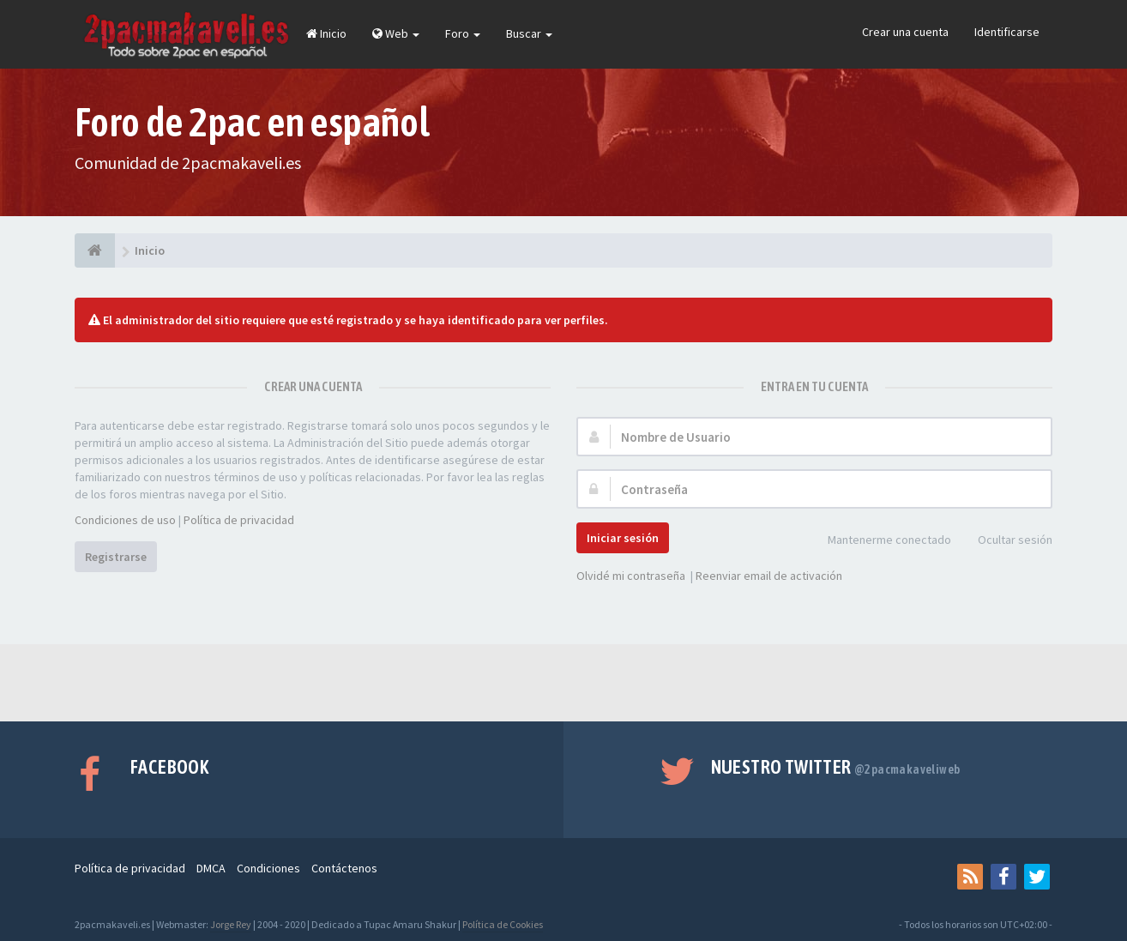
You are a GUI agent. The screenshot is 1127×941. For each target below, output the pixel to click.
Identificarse (1007, 31)
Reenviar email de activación (769, 575)
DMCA (211, 868)
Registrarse (116, 556)
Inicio (326, 33)
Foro (462, 33)
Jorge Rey (230, 924)
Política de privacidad (239, 520)
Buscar (529, 33)
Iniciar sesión (623, 538)
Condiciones (268, 868)
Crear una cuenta (905, 31)
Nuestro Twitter (836, 767)
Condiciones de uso (125, 520)
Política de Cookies (502, 924)
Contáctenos (344, 868)
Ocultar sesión (1005, 541)
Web (395, 33)
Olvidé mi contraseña (630, 575)
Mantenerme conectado (880, 541)
